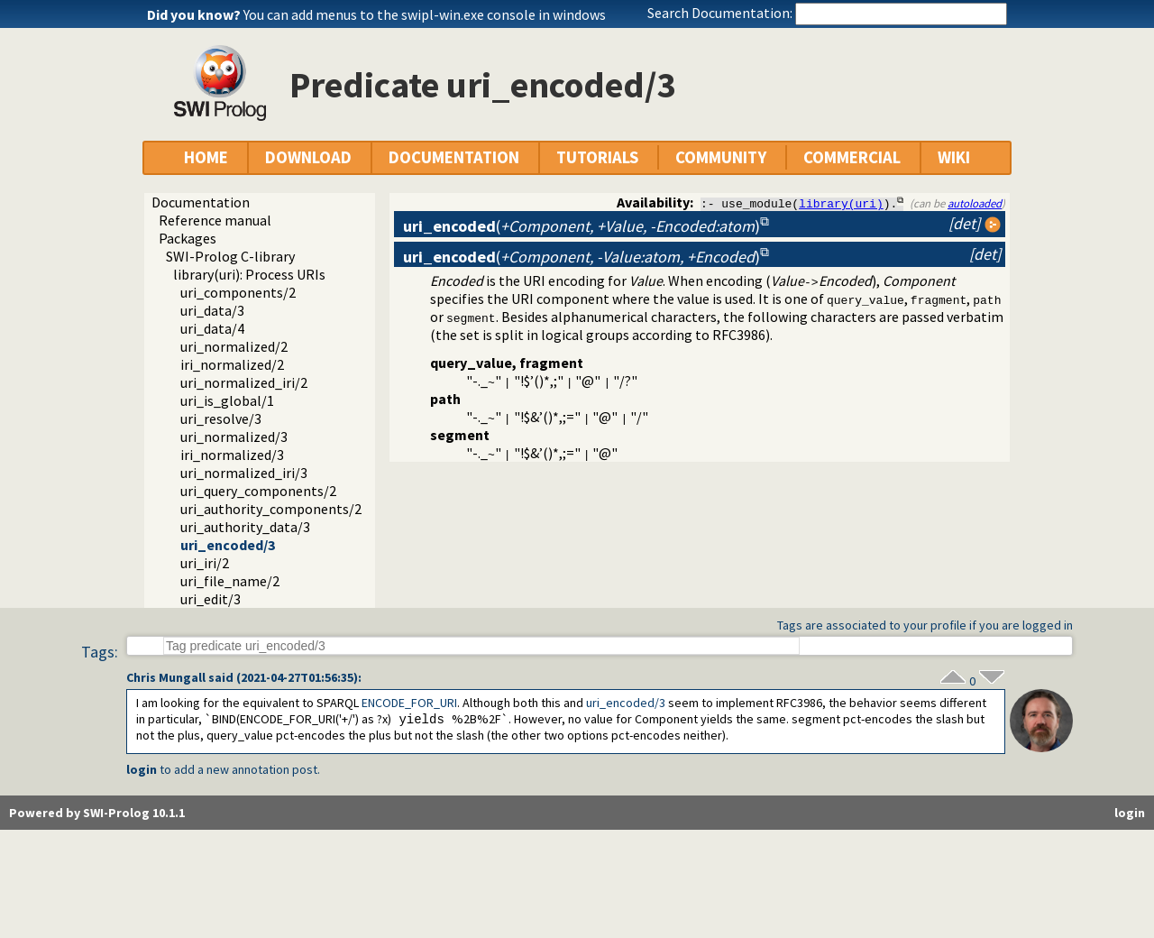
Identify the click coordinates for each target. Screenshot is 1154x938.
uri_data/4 (212, 328)
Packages (187, 238)
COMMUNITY (720, 157)
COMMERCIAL (852, 157)
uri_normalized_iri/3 (243, 473)
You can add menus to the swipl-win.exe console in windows (424, 14)
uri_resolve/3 (220, 418)
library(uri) (841, 203)
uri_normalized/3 (234, 437)
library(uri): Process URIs (249, 274)
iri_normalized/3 (232, 455)
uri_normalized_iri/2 (243, 382)
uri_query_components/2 (258, 491)
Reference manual (215, 220)
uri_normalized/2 (234, 346)
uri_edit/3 (210, 599)
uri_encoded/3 (227, 545)
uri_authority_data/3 (245, 527)
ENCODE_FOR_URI (409, 702)
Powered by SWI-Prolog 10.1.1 (97, 813)
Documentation (200, 202)
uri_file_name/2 (229, 581)
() (581, 226)
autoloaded (975, 203)
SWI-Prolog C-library (230, 256)
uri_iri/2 (204, 563)
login (141, 769)
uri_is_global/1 (227, 400)
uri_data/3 (212, 310)
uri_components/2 (238, 292)
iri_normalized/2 (232, 364)
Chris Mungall (166, 677)
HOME (206, 157)
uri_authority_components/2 (271, 509)
